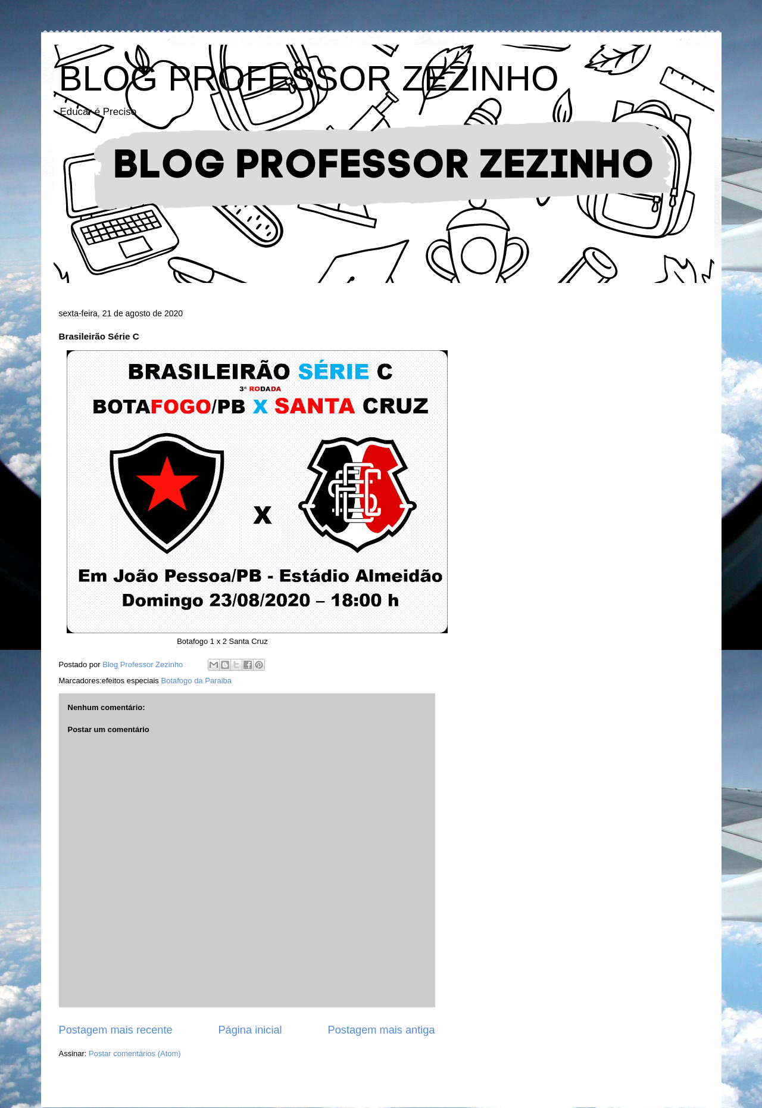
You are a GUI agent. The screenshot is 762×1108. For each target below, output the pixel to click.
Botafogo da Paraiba (196, 680)
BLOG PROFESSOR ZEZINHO (309, 78)
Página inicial (250, 1030)
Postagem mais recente (116, 1030)
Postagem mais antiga (381, 1030)
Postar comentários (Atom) (135, 1053)
